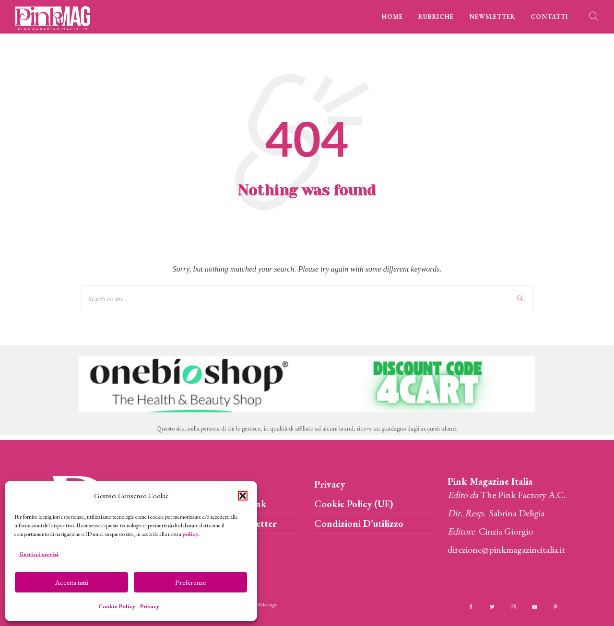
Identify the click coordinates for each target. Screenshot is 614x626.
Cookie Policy (116, 606)
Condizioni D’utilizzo (358, 523)
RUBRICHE (436, 16)
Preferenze (190, 582)
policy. (191, 534)
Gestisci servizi (39, 554)
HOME (392, 16)
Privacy (149, 606)
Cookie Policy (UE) (353, 504)
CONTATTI (549, 16)
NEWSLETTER (492, 16)
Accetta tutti (71, 582)
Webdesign (267, 605)
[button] (243, 496)
